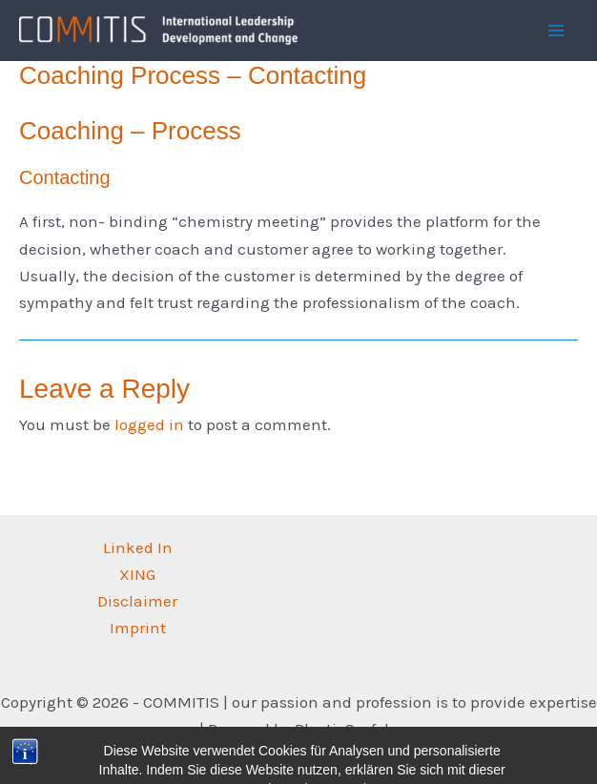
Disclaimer (137, 600)
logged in (149, 424)
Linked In (138, 547)
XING (137, 574)
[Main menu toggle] (557, 30)
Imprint (138, 627)
